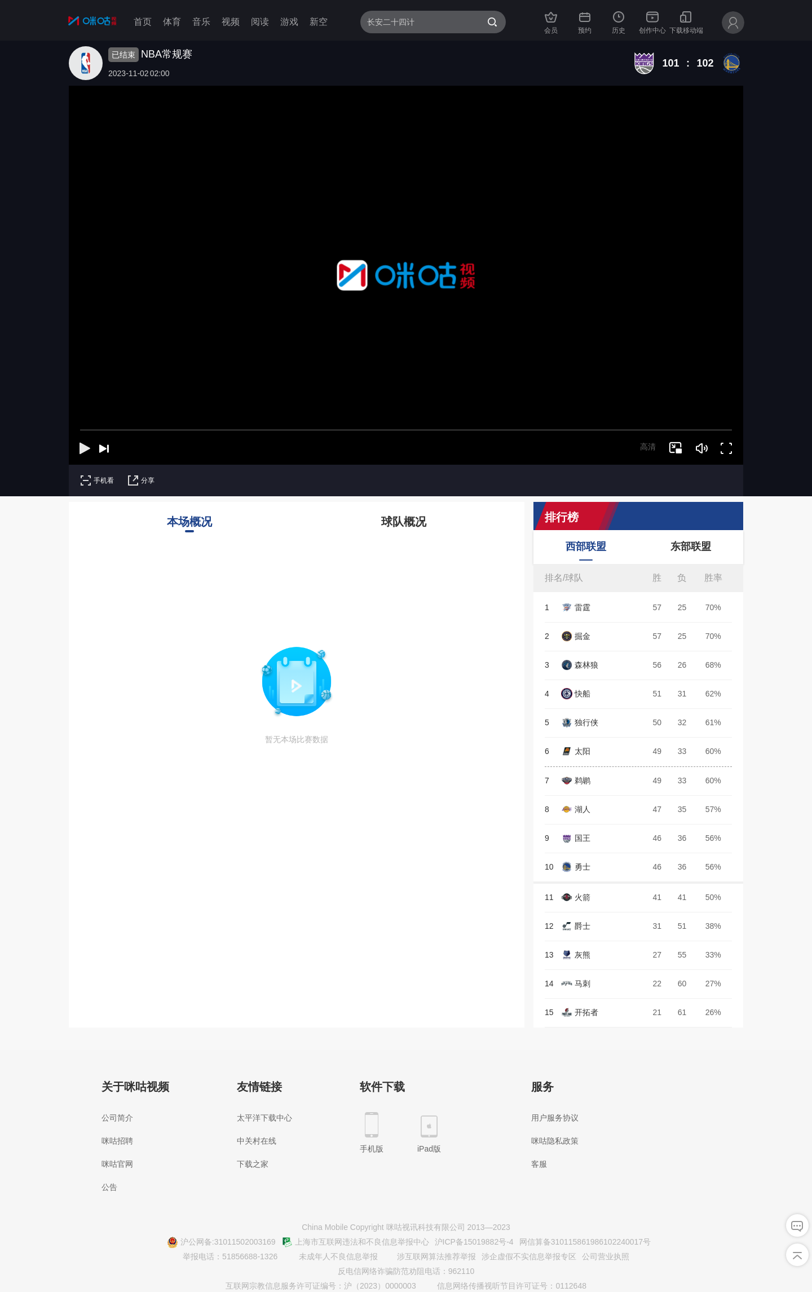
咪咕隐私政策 (555, 1140)
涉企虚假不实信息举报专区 (529, 1256)
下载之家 (252, 1163)
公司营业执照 (605, 1256)
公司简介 (117, 1117)
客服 (539, 1163)
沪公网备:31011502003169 (221, 1242)
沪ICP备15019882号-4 (474, 1241)
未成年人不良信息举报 (331, 1257)
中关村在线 (256, 1140)
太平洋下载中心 (264, 1117)
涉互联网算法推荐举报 (429, 1257)
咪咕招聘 (117, 1140)
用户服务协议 (555, 1117)
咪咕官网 (117, 1163)
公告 (109, 1187)
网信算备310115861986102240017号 (585, 1241)
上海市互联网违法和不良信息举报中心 (355, 1242)
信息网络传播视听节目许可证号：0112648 (505, 1286)
